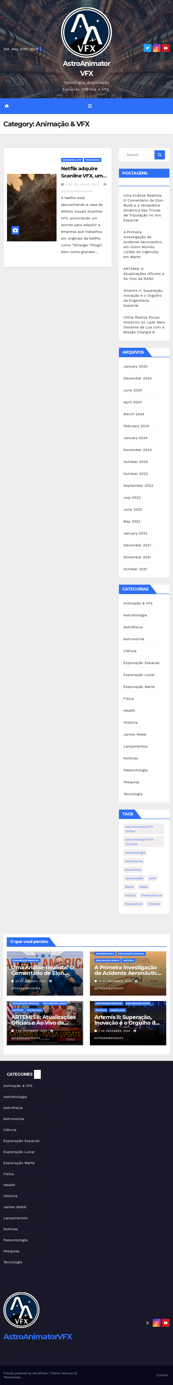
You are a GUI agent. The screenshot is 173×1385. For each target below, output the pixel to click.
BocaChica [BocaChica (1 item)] (133, 869)
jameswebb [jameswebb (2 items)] (134, 878)
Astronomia (133, 639)
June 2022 (132, 509)
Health (129, 710)
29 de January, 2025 (31, 981)
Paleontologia (135, 770)
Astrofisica (133, 627)
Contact (162, 1375)
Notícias (130, 758)
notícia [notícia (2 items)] (130, 895)
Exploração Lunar (139, 675)
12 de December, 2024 (116, 981)
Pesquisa (131, 782)
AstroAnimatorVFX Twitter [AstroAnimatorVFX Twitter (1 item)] (139, 829)
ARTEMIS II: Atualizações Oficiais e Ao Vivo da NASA (143, 274)
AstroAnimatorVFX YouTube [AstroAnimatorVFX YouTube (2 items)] (139, 842)
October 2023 (135, 462)
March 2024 (133, 414)
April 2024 (132, 402)
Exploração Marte (139, 687)
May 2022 (131, 521)
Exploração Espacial (141, 663)
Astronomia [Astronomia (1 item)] (134, 861)
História (130, 722)
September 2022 (138, 485)
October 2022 (135, 473)
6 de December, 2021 (83, 184)
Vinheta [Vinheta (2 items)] (154, 904)
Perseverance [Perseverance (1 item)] (151, 895)
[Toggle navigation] (90, 106)
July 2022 (132, 497)
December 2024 (137, 378)
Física (128, 698)
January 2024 (135, 438)
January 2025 (135, 366)
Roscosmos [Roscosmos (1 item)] (134, 904)
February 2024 (136, 426)
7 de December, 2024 (32, 1031)
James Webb (134, 734)
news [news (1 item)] (143, 887)
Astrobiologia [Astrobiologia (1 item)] (135, 852)
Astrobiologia (135, 615)
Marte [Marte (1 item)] (129, 887)
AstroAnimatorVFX (37, 1336)
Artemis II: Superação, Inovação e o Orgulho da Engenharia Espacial (126, 1023)
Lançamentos (135, 746)
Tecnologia (92, 160)
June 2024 (132, 390)
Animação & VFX (72, 160)
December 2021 (137, 545)
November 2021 (137, 557)
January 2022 (135, 533)
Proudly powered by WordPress (26, 1373)
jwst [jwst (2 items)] (152, 878)
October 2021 (135, 569)
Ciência (130, 651)
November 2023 (137, 450)
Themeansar (12, 1377)
